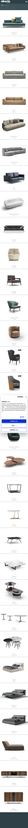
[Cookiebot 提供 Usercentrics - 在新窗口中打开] (17, 397)
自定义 (14, 425)
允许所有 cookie (14, 421)
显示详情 (22, 416)
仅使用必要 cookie (14, 429)
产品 (2, 5)
